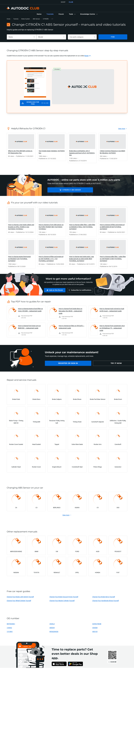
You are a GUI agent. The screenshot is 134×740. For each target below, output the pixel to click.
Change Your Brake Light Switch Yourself (20, 597)
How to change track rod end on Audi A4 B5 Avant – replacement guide (112, 310)
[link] (39, 14)
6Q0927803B (96, 624)
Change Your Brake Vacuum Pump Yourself (63, 597)
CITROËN (46, 19)
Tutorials (15, 19)
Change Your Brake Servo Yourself (103, 597)
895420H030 (53, 631)
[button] (72, 14)
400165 (94, 631)
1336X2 (9, 628)
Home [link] (8, 19)
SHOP (63, 2)
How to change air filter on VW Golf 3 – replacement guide (71, 327)
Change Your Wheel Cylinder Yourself (19, 601)
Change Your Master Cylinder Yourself (62, 601)
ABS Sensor (36, 19)
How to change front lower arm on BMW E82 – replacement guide (29, 327)
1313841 (10, 631)
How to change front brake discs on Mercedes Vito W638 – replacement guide (70, 311)
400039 (52, 628)
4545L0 (52, 624)
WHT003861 (11, 624)
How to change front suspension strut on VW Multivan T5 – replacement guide (112, 328)
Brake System (25, 19)
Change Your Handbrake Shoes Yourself (105, 601)
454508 (94, 628)
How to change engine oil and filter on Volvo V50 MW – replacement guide (30, 310)
